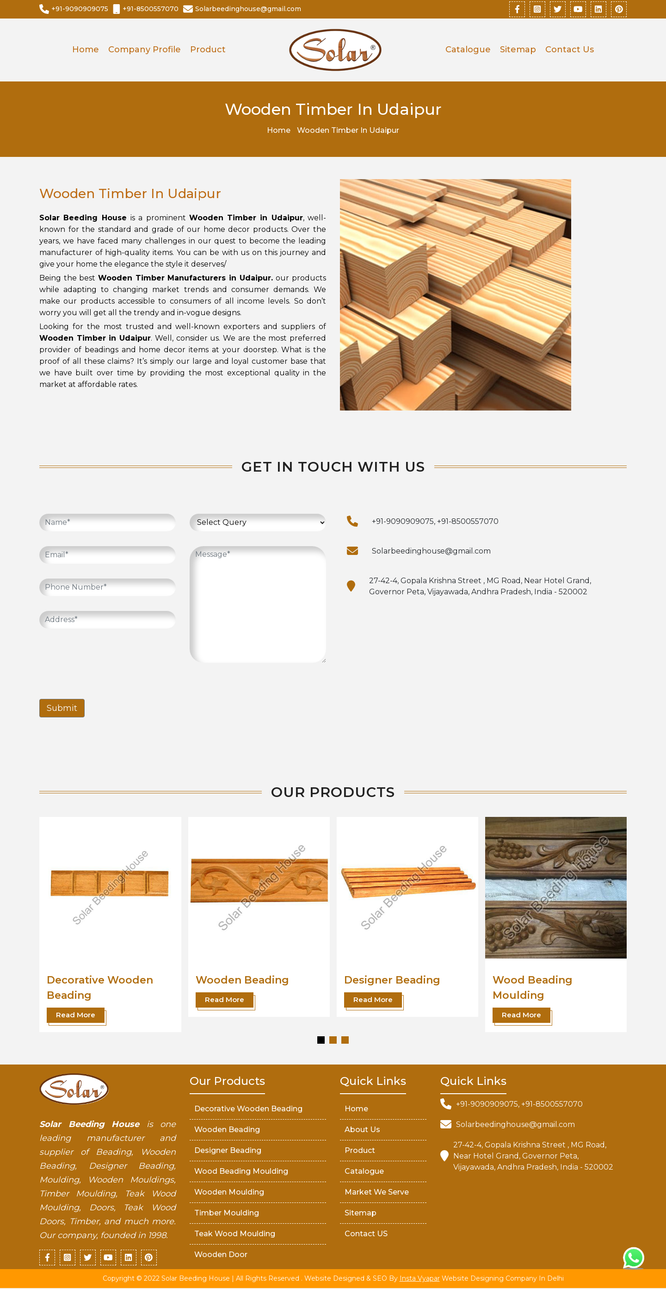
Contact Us (569, 50)
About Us (362, 1130)
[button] (321, 1040)
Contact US (366, 1234)
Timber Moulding (226, 1213)
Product (208, 50)
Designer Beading (392, 980)
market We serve (377, 1192)
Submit (62, 709)
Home (85, 50)
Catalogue (468, 50)
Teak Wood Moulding (234, 1234)
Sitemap (518, 50)
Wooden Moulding (229, 1192)
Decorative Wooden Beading (248, 1109)
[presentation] (109, 662)
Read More (75, 1015)
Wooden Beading (242, 980)
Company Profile (144, 50)
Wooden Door (220, 1255)
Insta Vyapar (420, 1279)
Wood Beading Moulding (241, 1171)
